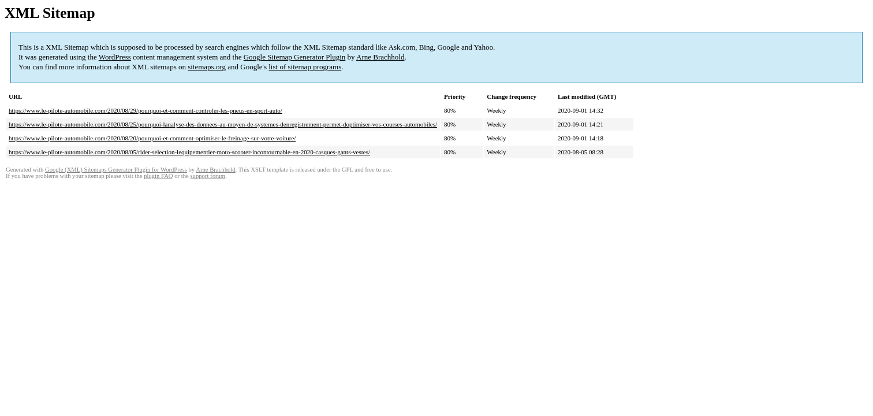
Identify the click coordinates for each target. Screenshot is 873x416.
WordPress (115, 57)
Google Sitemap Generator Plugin (295, 57)
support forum (207, 176)
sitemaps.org (207, 66)
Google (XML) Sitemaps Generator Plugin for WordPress (116, 169)
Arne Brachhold (380, 57)
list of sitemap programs (304, 66)
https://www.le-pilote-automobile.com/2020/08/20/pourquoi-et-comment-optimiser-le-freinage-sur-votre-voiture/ (152, 138)
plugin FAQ (158, 176)
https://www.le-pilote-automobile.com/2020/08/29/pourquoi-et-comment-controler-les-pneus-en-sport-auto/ (145, 110)
